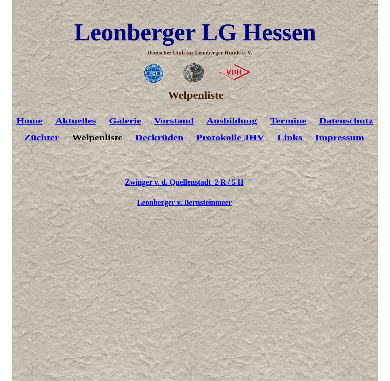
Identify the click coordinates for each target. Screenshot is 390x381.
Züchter (41, 137)
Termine (288, 121)
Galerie (125, 121)
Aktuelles (75, 121)
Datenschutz (346, 121)
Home (29, 121)
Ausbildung (231, 121)
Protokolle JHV (230, 137)
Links (289, 137)
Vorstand (174, 121)
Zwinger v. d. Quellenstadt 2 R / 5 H (184, 182)
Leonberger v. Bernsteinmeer (184, 202)
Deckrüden (159, 137)
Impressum (339, 137)
